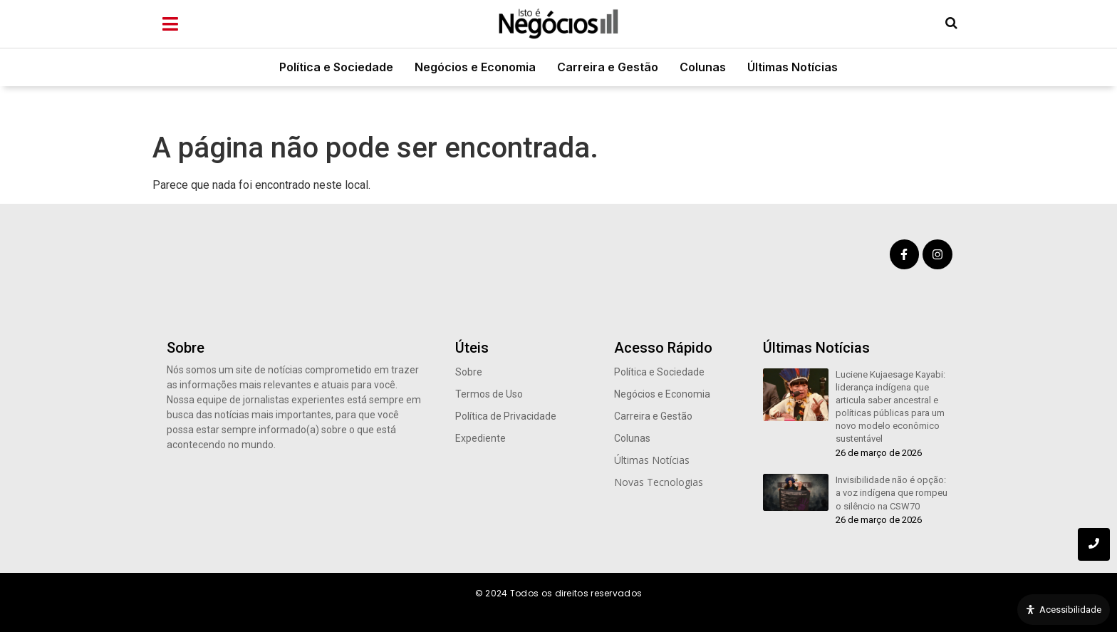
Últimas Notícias (792, 67)
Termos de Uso (489, 394)
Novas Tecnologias (658, 482)
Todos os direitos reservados (576, 593)
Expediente (480, 438)
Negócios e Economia (475, 67)
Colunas (703, 67)
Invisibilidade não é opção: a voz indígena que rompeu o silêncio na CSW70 (891, 493)
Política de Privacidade (505, 416)
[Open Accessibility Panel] (1063, 610)
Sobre (468, 372)
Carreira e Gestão (607, 67)
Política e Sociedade (336, 67)
